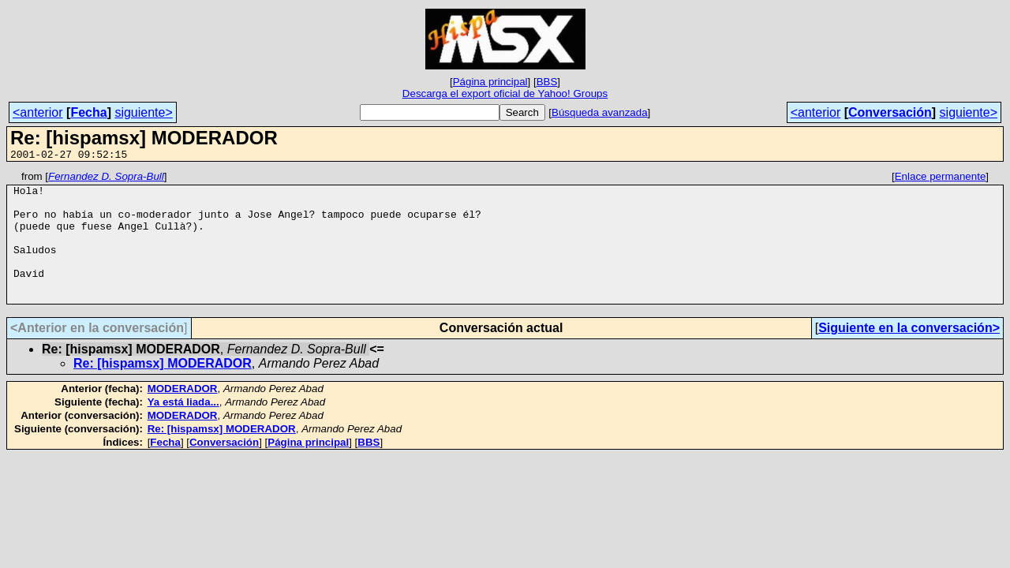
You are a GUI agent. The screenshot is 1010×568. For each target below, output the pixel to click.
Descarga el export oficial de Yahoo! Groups (505, 93)
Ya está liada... (183, 428)
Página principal (490, 82)
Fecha (88, 112)
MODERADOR (183, 414)
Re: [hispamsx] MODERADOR (162, 389)
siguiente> (143, 112)
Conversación (890, 112)
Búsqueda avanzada (600, 112)
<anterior (38, 112)
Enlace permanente (940, 179)
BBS (547, 82)
